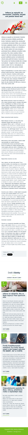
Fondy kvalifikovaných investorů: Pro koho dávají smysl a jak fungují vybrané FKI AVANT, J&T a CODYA (14, 348)
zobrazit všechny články (14, 277)
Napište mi (20, 2)
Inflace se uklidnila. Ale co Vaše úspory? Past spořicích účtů (14, 295)
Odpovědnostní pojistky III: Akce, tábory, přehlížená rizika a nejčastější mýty (13, 390)
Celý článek (6, 329)
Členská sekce (14, 3)
